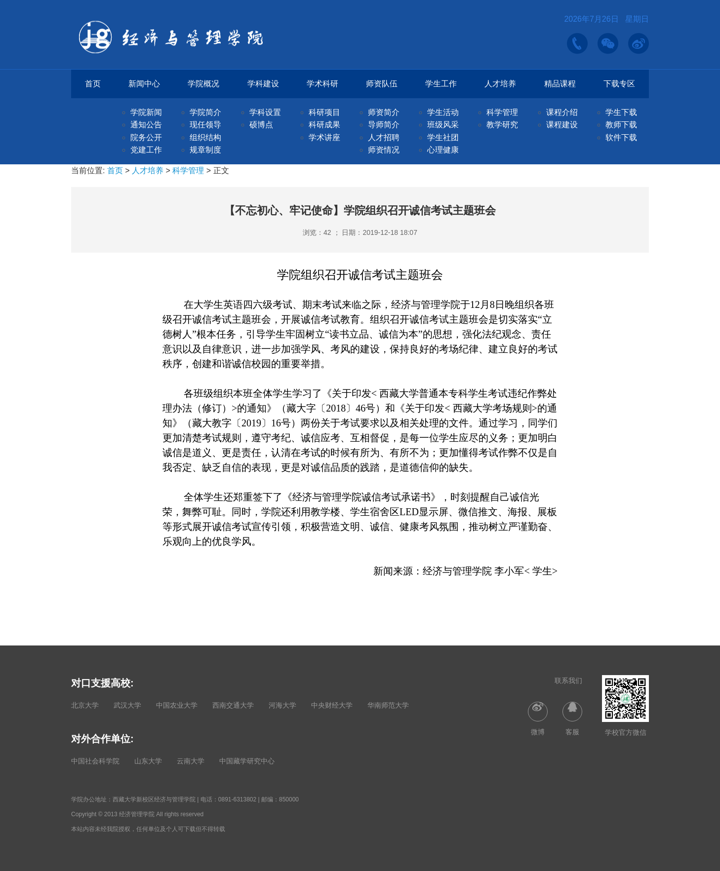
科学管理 (502, 112)
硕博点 (261, 124)
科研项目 (324, 112)
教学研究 (502, 124)
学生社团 (443, 137)
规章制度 (205, 150)
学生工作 (441, 83)
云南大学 (190, 761)
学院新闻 (146, 112)
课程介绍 (562, 112)
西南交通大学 (233, 705)
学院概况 (203, 83)
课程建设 (562, 124)
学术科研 (322, 83)
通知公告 (146, 124)
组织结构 (205, 137)
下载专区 (619, 83)
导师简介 (384, 124)
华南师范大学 (388, 705)
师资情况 (384, 150)
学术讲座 (324, 137)
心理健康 (443, 150)
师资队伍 (382, 83)
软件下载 (621, 137)
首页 (93, 83)
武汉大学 (127, 705)
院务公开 (146, 137)
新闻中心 (144, 83)
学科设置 (265, 112)
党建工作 (146, 150)
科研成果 (324, 124)
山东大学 (148, 761)
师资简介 (384, 112)
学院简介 (205, 112)
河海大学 (282, 705)
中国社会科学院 (95, 761)
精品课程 (560, 83)
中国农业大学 (177, 705)
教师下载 (621, 124)
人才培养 (500, 83)
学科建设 (263, 83)
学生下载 (621, 112)
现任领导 (205, 124)
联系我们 (568, 680)
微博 (538, 719)
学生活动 (443, 112)
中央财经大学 (332, 705)
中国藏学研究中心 (247, 761)
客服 (572, 719)
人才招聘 (384, 137)
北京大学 (85, 705)
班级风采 (443, 124)
